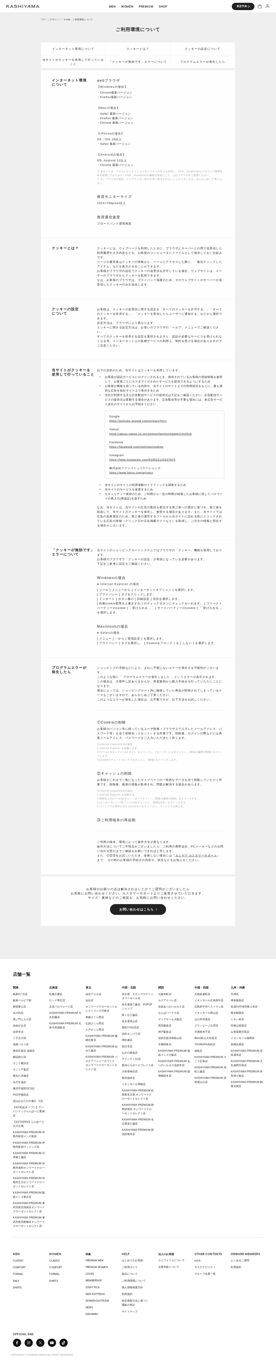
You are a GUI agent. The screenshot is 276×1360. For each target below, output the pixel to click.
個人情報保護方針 (132, 1287)
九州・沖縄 (238, 987)
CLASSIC (18, 1260)
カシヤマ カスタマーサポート (196, 855)
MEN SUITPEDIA (95, 1294)
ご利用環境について (134, 1280)
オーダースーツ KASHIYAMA (22, 6)
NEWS (89, 1307)
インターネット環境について (73, 48)
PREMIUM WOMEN (97, 1267)
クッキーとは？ (138, 48)
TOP (43, 19)
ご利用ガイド (54, 19)
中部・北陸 (129, 987)
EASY (16, 1281)
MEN (16, 1254)
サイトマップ (130, 1311)
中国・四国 (201, 987)
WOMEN (55, 1254)
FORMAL (18, 1274)
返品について (130, 1273)
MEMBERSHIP (94, 1280)
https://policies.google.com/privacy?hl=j (138, 421)
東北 (88, 987)
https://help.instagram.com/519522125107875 (142, 459)
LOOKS (90, 1274)
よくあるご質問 (240, 1260)
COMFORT (19, 1267)
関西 (161, 987)
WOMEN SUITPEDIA (97, 1300)
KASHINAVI (92, 1314)
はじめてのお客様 (132, 1260)
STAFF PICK (93, 1287)
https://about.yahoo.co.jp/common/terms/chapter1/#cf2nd (150, 433)
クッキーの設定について (202, 48)
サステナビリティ (205, 1267)
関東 (16, 987)
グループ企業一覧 (205, 1273)
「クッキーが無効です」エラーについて (138, 61)
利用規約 (127, 1294)
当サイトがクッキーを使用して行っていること (73, 62)
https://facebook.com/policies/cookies (136, 446)
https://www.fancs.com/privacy (131, 472)
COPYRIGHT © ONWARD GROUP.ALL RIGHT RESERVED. (42, 1355)
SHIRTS (17, 1287)
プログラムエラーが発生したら (202, 61)
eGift (197, 1260)
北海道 (53, 987)
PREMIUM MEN (95, 1260)
